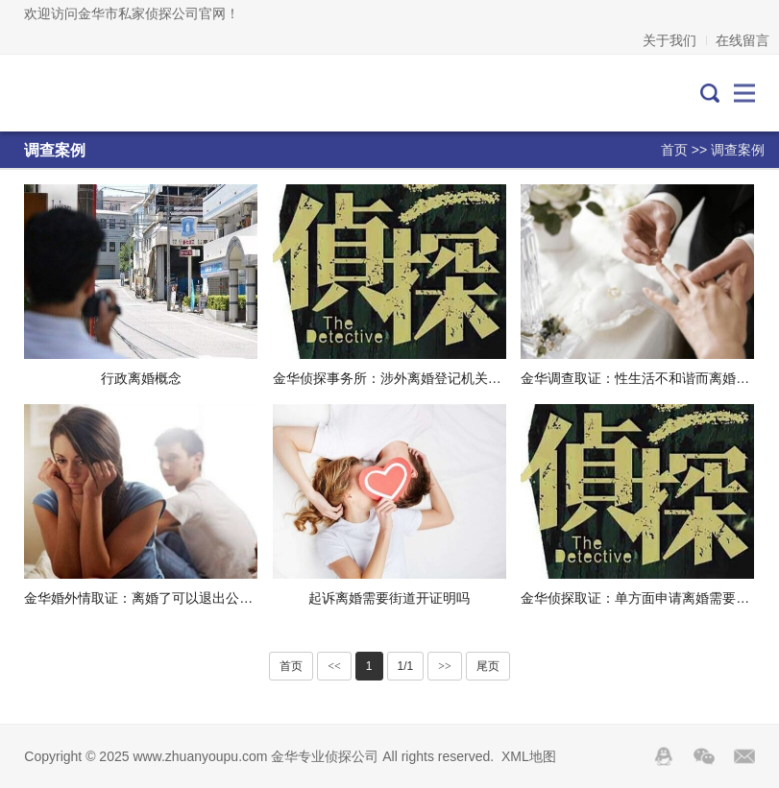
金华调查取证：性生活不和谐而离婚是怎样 (648, 378)
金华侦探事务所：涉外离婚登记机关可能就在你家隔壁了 (441, 378)
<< (334, 666)
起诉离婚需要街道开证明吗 (389, 598)
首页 (674, 149)
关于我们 (669, 40)
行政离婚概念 (141, 378)
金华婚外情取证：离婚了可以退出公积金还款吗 (165, 598)
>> (444, 666)
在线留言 (742, 40)
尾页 (487, 666)
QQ (663, 756)
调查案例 (738, 149)
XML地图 (528, 756)
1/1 (406, 666)
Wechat (704, 756)
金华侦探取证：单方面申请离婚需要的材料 (648, 598)
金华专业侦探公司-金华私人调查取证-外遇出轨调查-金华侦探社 (109, 93)
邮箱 (744, 756)
